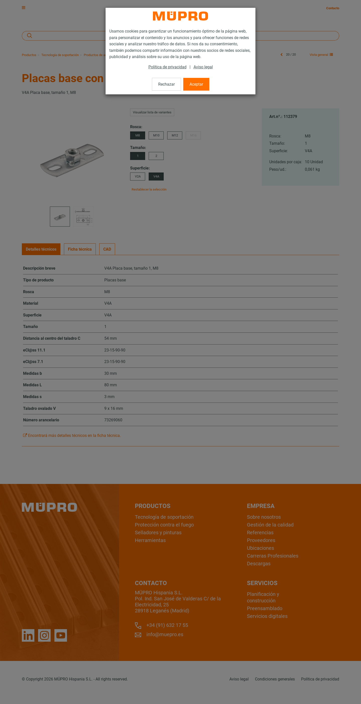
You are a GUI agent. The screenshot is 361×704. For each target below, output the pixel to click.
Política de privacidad (167, 67)
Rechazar (166, 84)
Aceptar (196, 84)
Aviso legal (203, 67)
